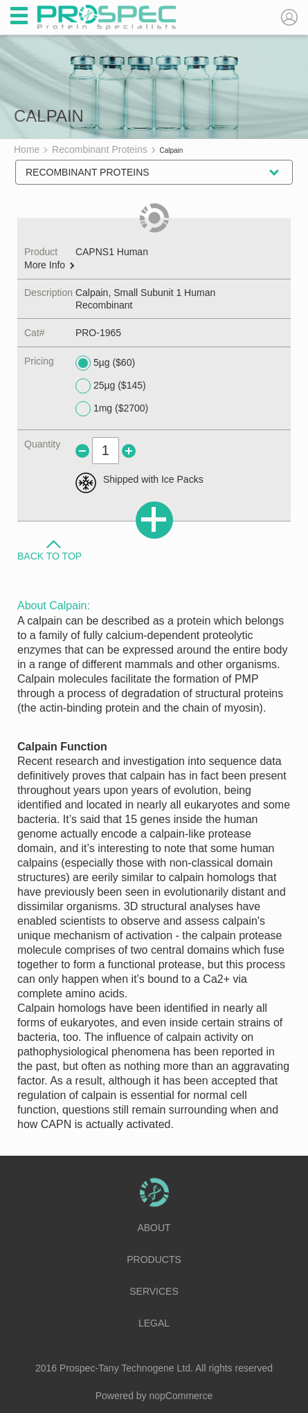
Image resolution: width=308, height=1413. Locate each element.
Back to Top (49, 555)
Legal (154, 1323)
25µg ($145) (110, 386)
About (153, 1227)
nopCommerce (181, 1395)
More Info (49, 265)
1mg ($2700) (111, 408)
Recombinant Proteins (88, 172)
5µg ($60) (105, 363)
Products (154, 1259)
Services (154, 1291)
